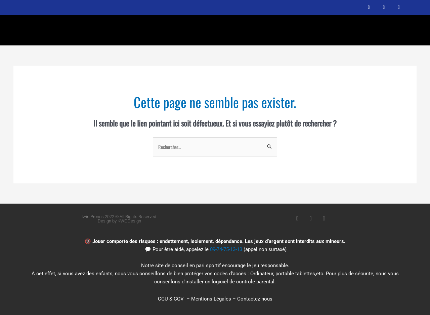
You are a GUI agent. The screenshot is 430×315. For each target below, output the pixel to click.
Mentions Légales (211, 299)
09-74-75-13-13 (226, 250)
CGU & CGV (171, 299)
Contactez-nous (254, 299)
